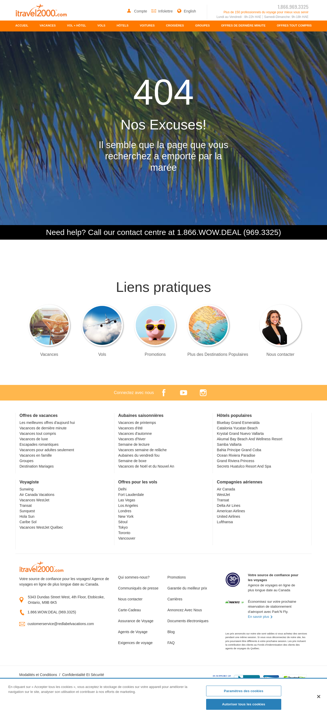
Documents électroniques (187, 621)
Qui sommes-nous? (133, 577)
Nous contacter (130, 599)
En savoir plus (260, 617)
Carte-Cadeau (129, 610)
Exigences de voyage (135, 643)
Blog (171, 632)
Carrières (174, 599)
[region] (163, 697)
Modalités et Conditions (38, 675)
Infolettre (163, 11)
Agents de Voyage (133, 632)
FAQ (171, 643)
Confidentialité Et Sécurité (83, 675)
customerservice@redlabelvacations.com (61, 624)
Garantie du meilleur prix (187, 588)
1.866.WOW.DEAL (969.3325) (52, 612)
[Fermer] (318, 696)
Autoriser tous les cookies (243, 704)
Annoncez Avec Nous (184, 610)
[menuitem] (21, 26)
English (186, 11)
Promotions (176, 577)
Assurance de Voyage (135, 621)
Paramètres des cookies (243, 691)
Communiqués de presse (138, 588)
